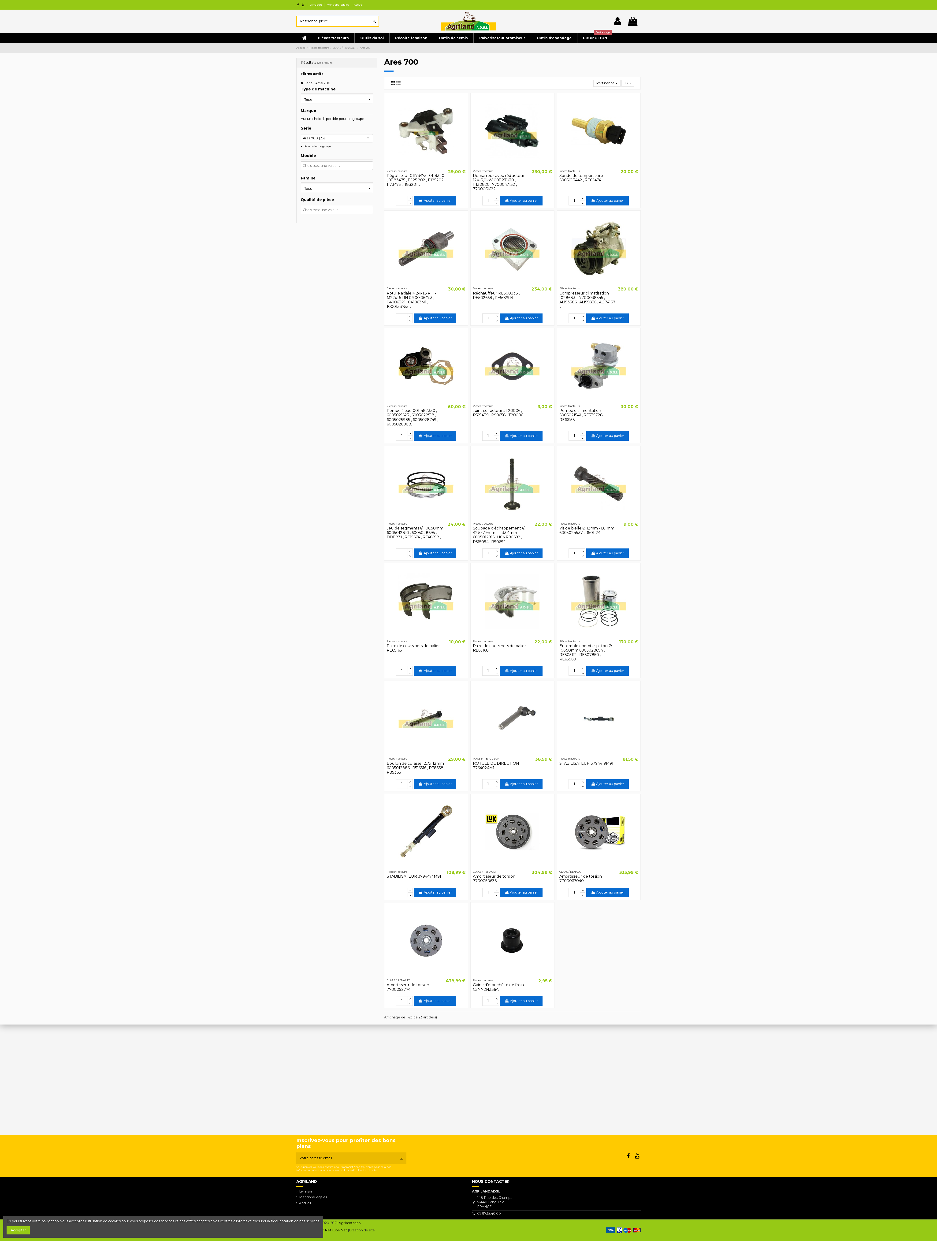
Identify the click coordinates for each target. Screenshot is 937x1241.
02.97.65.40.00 (489, 1213)
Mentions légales (338, 4)
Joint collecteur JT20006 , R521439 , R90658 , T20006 (498, 412)
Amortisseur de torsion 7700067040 (580, 878)
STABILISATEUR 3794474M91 (414, 876)
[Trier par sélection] (606, 83)
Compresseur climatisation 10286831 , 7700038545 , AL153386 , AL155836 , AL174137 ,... (587, 300)
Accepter (18, 1230)
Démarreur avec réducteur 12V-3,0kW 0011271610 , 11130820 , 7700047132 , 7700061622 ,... (499, 182)
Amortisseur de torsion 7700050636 (494, 878)
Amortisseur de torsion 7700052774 (408, 987)
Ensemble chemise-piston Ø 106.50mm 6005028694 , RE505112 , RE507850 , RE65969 (585, 653)
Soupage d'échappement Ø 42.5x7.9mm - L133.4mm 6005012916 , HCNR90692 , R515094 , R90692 (499, 535)
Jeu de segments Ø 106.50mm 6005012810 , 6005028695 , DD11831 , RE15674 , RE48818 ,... (415, 532)
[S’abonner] (401, 1158)
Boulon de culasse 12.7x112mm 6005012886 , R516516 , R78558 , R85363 (416, 768)
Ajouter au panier (435, 200)
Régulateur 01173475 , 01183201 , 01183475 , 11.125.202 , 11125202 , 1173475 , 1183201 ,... (416, 180)
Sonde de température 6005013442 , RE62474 (581, 177)
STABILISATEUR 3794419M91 (586, 763)
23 (627, 83)
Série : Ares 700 (317, 83)
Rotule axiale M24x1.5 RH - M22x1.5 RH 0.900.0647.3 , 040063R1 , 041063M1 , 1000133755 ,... (411, 300)
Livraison (316, 4)
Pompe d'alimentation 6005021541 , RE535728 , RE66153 (581, 415)
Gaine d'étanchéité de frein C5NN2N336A (498, 987)
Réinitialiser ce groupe (317, 146)
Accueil (358, 4)
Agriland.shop (350, 1223)
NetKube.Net (336, 1230)
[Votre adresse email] (346, 1158)
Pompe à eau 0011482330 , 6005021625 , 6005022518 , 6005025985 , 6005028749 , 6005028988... (412, 417)
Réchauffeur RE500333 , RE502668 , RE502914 (496, 295)
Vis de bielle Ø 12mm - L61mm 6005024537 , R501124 (586, 530)
